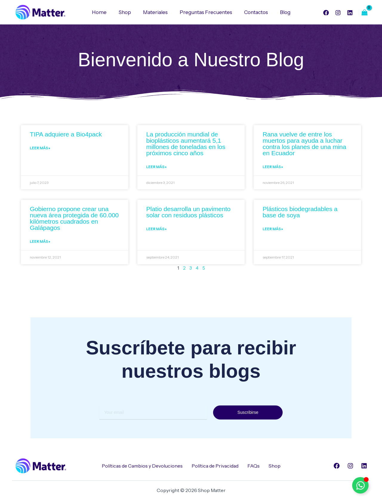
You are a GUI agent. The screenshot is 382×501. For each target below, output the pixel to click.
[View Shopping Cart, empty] (364, 12)
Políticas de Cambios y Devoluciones (142, 465)
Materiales (156, 12)
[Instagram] (338, 13)
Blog (280, 12)
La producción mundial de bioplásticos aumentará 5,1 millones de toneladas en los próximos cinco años (185, 144)
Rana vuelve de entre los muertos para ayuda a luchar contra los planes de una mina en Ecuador (304, 144)
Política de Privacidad (215, 465)
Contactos (253, 12)
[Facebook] (326, 13)
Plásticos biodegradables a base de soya (300, 213)
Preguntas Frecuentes (205, 12)
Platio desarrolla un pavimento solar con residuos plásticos (188, 213)
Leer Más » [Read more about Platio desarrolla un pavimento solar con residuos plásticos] (156, 231)
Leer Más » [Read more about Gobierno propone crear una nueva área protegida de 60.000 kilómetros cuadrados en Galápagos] (40, 243)
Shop (127, 12)
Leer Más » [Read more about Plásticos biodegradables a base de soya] (273, 231)
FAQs (253, 465)
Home (103, 12)
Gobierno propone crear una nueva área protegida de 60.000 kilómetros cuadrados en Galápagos (74, 219)
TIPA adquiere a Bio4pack (66, 134)
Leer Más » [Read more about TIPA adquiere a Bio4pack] (40, 149)
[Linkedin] (350, 13)
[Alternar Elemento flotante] (360, 485)
